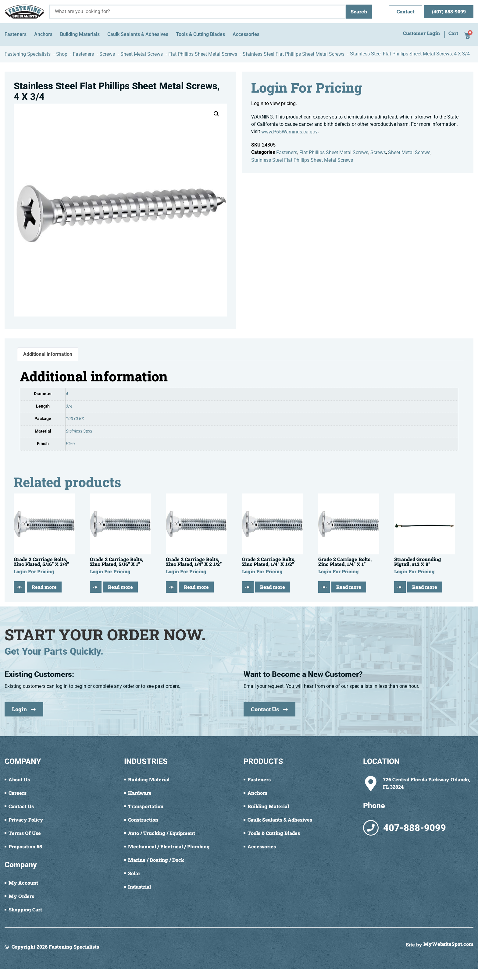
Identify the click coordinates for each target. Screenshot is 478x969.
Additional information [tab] (47, 354)
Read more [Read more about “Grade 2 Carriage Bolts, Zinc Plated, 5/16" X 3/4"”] (44, 587)
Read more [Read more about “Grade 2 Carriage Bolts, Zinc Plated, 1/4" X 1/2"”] (272, 587)
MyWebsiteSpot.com (448, 944)
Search (359, 11)
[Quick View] (19, 587)
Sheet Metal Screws (409, 152)
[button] (216, 113)
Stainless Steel (79, 431)
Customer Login (421, 33)
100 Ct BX (75, 418)
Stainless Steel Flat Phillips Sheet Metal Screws (302, 160)
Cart (453, 33)
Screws (378, 152)
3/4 (69, 406)
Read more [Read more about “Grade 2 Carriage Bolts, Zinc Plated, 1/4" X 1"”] (348, 587)
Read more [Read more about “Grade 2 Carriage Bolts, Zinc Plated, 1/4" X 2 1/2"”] (196, 587)
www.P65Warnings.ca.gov (289, 132)
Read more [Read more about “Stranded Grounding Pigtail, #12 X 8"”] (424, 587)
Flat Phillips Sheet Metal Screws (333, 152)
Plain (70, 443)
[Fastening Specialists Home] (25, 12)
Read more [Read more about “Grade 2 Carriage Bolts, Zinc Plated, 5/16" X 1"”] (120, 587)
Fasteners (286, 152)
